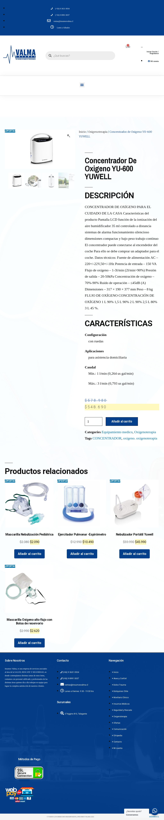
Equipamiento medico (117, 432)
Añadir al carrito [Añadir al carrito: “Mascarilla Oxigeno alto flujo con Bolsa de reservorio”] (29, 643)
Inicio (82, 131)
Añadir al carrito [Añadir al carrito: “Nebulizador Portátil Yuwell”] (134, 554)
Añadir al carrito (121, 421)
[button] (82, 84)
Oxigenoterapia (97, 131)
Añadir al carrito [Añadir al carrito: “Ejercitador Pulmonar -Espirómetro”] (82, 554)
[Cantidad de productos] (93, 421)
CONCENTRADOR (107, 438)
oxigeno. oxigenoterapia (140, 438)
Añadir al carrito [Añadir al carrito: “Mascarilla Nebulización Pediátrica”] (29, 554)
